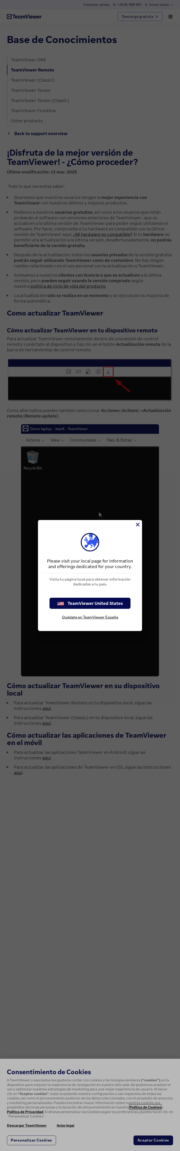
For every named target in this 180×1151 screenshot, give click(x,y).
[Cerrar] (137, 524)
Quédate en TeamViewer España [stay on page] (90, 617)
